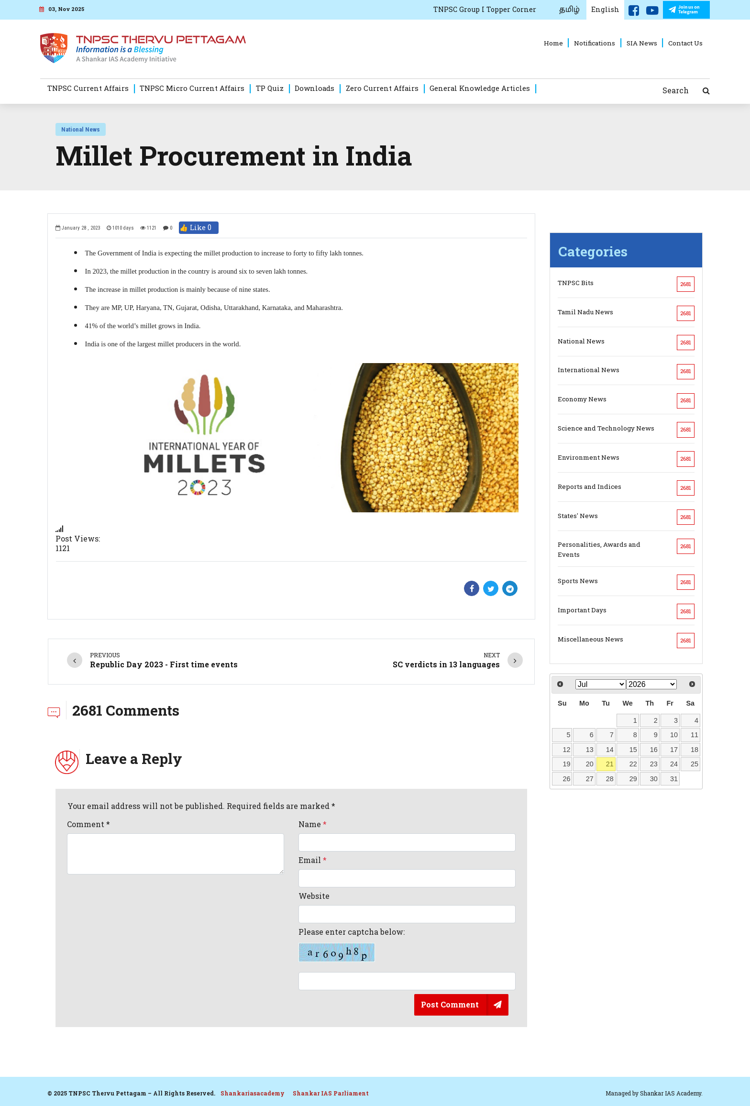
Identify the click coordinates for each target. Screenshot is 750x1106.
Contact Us (685, 43)
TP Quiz (270, 88)
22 (633, 764)
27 (590, 779)
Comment (88, 824)
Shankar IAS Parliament (331, 1093)
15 (633, 749)
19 (567, 764)
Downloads (314, 88)
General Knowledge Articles (480, 88)
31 (674, 779)
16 (654, 749)
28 (610, 779)
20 (590, 764)
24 (674, 764)
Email (312, 860)
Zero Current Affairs (382, 88)
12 (567, 749)
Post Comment (450, 1004)
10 (674, 735)
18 (694, 749)
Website (314, 896)
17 (674, 749)
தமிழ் (569, 9)
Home (553, 43)
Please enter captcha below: (351, 944)
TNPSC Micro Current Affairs (192, 88)
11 (694, 735)
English (605, 9)
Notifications (594, 43)
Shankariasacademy (253, 1093)
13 (590, 749)
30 (654, 779)
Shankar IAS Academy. (671, 1093)
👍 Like (198, 227)
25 (694, 764)
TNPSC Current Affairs (88, 88)
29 (633, 779)
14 (610, 749)
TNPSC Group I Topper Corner (484, 9)
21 (610, 764)
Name (312, 824)
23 (654, 764)
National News (80, 129)
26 (567, 779)
